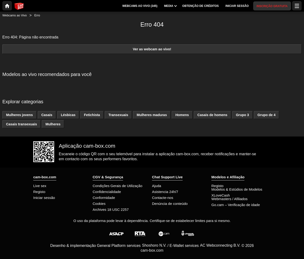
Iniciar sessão (44, 198)
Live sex (39, 186)
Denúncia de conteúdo (170, 204)
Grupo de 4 (266, 115)
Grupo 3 (242, 115)
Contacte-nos (162, 198)
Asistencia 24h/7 (165, 192)
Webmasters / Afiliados (229, 199)
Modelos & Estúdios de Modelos (236, 189)
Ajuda (156, 186)
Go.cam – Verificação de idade (235, 205)
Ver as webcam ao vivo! (152, 49)
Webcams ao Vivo (14, 15)
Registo (39, 192)
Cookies (99, 204)
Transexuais (118, 115)
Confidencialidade (107, 192)
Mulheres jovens (19, 115)
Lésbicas (68, 115)
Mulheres (53, 124)
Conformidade (104, 198)
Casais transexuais (21, 124)
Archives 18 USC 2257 (111, 209)
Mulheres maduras (152, 115)
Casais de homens (212, 115)
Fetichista (92, 115)
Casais (46, 115)
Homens (182, 115)
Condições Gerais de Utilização (117, 186)
